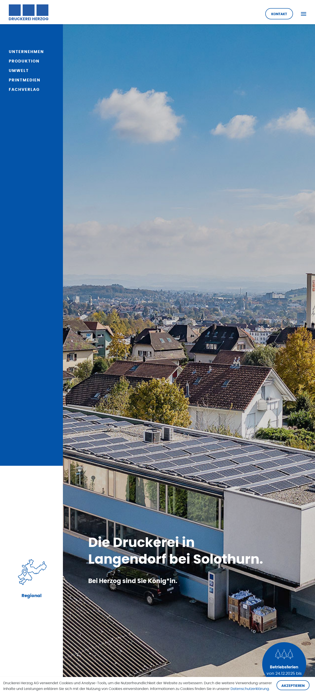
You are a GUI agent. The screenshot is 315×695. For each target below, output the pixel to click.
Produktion (24, 61)
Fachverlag (24, 90)
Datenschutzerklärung (250, 689)
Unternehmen (26, 52)
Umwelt (19, 71)
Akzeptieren (293, 686)
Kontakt (279, 14)
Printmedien (24, 80)
